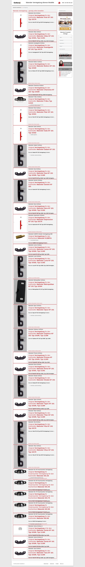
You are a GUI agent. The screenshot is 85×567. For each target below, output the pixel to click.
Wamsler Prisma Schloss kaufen (34, 362)
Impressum (52, 563)
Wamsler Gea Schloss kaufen (33, 177)
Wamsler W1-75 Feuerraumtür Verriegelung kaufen (37, 500)
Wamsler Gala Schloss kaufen (33, 142)
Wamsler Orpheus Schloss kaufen (34, 350)
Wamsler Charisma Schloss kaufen (34, 94)
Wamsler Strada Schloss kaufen (34, 397)
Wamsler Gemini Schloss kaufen (34, 201)
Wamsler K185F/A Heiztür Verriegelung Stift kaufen (37, 242)
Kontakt (57, 563)
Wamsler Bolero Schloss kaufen (34, 83)
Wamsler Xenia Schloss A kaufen (34, 534)
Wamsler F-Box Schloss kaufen (34, 105)
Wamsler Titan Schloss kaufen (33, 419)
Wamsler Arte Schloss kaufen (33, 29)
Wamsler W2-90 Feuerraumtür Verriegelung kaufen (37, 523)
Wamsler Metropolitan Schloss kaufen (35, 303)
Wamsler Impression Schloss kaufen (35, 231)
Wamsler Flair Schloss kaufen (33, 124)
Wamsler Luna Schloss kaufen (34, 277)
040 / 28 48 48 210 (67, 2)
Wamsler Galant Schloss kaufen (34, 166)
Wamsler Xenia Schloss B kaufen (34, 546)
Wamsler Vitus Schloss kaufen (33, 467)
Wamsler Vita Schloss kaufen (33, 443)
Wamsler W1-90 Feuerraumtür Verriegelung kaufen (37, 511)
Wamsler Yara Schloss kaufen (33, 557)
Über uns (61, 563)
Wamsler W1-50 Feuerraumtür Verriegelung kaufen (37, 489)
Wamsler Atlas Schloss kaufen (33, 40)
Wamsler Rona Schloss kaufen (34, 373)
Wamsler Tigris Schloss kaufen (34, 408)
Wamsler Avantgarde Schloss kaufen (35, 59)
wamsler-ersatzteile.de (17, 7)
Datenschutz (46, 563)
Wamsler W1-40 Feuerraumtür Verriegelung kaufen (37, 478)
